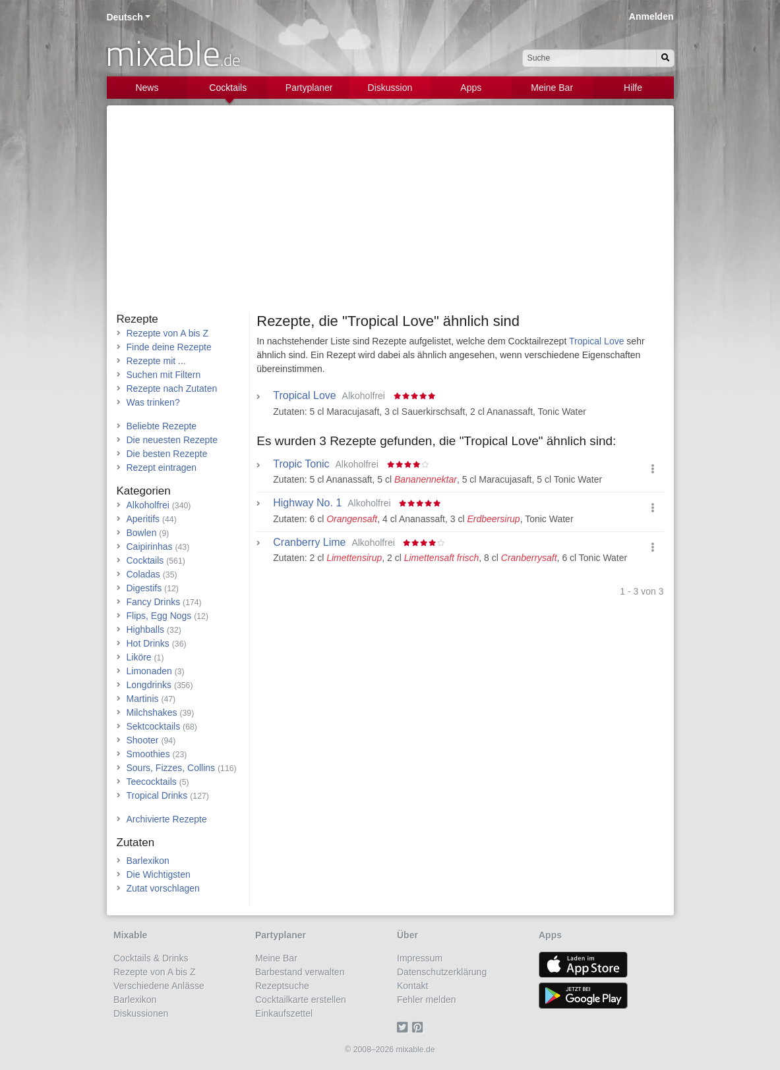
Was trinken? (153, 402)
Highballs (146, 629)
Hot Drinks (148, 643)
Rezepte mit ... (156, 361)
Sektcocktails (154, 726)
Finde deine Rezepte (169, 347)
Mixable (130, 935)
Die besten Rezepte (167, 453)
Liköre (139, 657)
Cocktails (228, 87)
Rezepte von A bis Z (168, 333)
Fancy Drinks (154, 602)
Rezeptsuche (282, 985)
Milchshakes (152, 712)
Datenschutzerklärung (442, 972)
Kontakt (412, 985)
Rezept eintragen (162, 467)
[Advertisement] (390, 214)
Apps (470, 87)
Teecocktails (152, 781)
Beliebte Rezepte (162, 426)
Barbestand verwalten (299, 972)
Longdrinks (149, 685)
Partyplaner (309, 87)
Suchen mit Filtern (164, 374)
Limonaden (149, 671)
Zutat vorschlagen (163, 888)
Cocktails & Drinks (151, 958)
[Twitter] (404, 1027)
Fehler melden (426, 999)
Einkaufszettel (284, 1013)
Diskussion (390, 87)
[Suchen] (665, 58)
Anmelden (651, 16)
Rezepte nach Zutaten (172, 388)
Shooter (143, 740)
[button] (652, 469)
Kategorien (144, 491)
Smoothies (148, 754)
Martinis (143, 698)
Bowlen (142, 532)
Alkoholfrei (148, 505)
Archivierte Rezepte (167, 819)
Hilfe (633, 87)
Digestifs (144, 588)
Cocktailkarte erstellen (300, 999)
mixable (173, 53)
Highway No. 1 (307, 503)
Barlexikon (148, 860)
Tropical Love (596, 341)
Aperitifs (143, 519)
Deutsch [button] (125, 17)
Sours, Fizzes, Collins (171, 767)
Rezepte (137, 319)
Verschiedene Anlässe (158, 985)
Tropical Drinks (157, 795)
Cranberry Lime (309, 542)
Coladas (143, 574)
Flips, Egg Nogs (159, 615)
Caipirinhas (150, 546)
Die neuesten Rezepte (172, 440)
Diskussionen (140, 1013)
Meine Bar (552, 87)
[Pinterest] (419, 1027)
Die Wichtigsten (159, 874)
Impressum (419, 958)
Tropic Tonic (301, 464)
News (146, 87)
